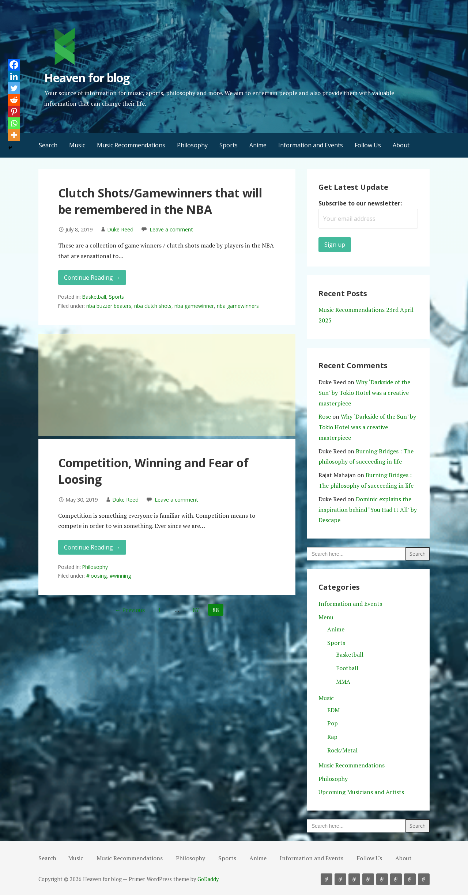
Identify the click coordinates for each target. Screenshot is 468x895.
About (401, 145)
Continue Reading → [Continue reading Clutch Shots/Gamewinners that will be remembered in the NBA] (92, 277)
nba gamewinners (238, 305)
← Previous (130, 610)
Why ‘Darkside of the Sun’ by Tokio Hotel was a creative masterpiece (364, 392)
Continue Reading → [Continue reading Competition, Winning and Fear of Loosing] (92, 547)
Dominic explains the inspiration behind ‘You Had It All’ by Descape (367, 509)
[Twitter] (14, 88)
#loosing (96, 575)
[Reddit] (14, 100)
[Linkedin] (14, 76)
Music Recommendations (131, 145)
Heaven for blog (86, 78)
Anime (258, 145)
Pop (332, 723)
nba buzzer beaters (108, 305)
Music (77, 145)
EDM (333, 710)
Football (347, 668)
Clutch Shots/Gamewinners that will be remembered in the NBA (160, 201)
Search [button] (48, 145)
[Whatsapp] (14, 123)
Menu (325, 617)
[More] (14, 135)
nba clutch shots (152, 305)
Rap (332, 737)
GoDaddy (208, 879)
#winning (120, 575)
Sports (228, 145)
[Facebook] (14, 65)
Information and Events (310, 145)
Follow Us (368, 145)
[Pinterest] (14, 111)
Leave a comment (171, 229)
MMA (343, 681)
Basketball (94, 296)
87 (196, 610)
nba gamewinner (194, 305)
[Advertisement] (166, 385)
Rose (324, 416)
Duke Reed (120, 229)
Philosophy (192, 145)
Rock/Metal (342, 750)
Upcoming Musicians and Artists (361, 792)
